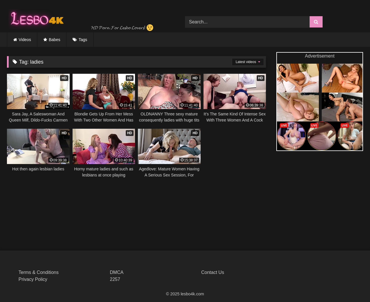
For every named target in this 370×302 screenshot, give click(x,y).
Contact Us (212, 272)
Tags (83, 39)
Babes (54, 39)
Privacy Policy (32, 279)
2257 (115, 279)
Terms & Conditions (38, 272)
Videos (25, 39)
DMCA (116, 272)
